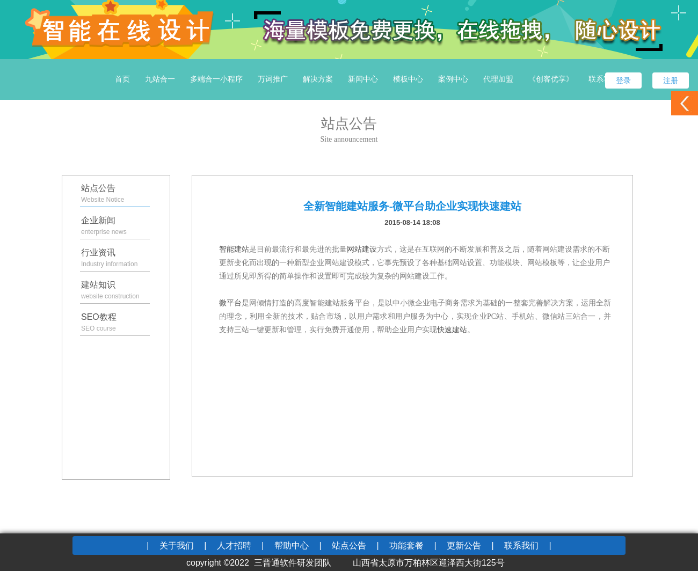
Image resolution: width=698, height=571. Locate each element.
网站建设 (362, 249)
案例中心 (453, 79)
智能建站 (234, 249)
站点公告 (349, 545)
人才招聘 (234, 545)
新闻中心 (363, 79)
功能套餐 (406, 545)
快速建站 (452, 330)
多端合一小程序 (216, 79)
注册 (670, 80)
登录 (623, 80)
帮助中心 (291, 545)
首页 (122, 79)
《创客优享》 (550, 79)
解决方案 (318, 79)
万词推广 (273, 79)
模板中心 (408, 79)
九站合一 (160, 79)
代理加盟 (498, 79)
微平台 (230, 303)
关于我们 (176, 545)
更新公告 (464, 545)
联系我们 (603, 79)
